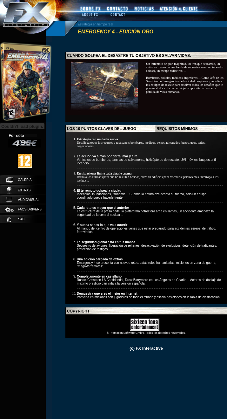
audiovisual (22, 200)
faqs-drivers (23, 210)
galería (19, 180)
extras (18, 190)
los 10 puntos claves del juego (101, 129)
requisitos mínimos (177, 129)
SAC (16, 219)
